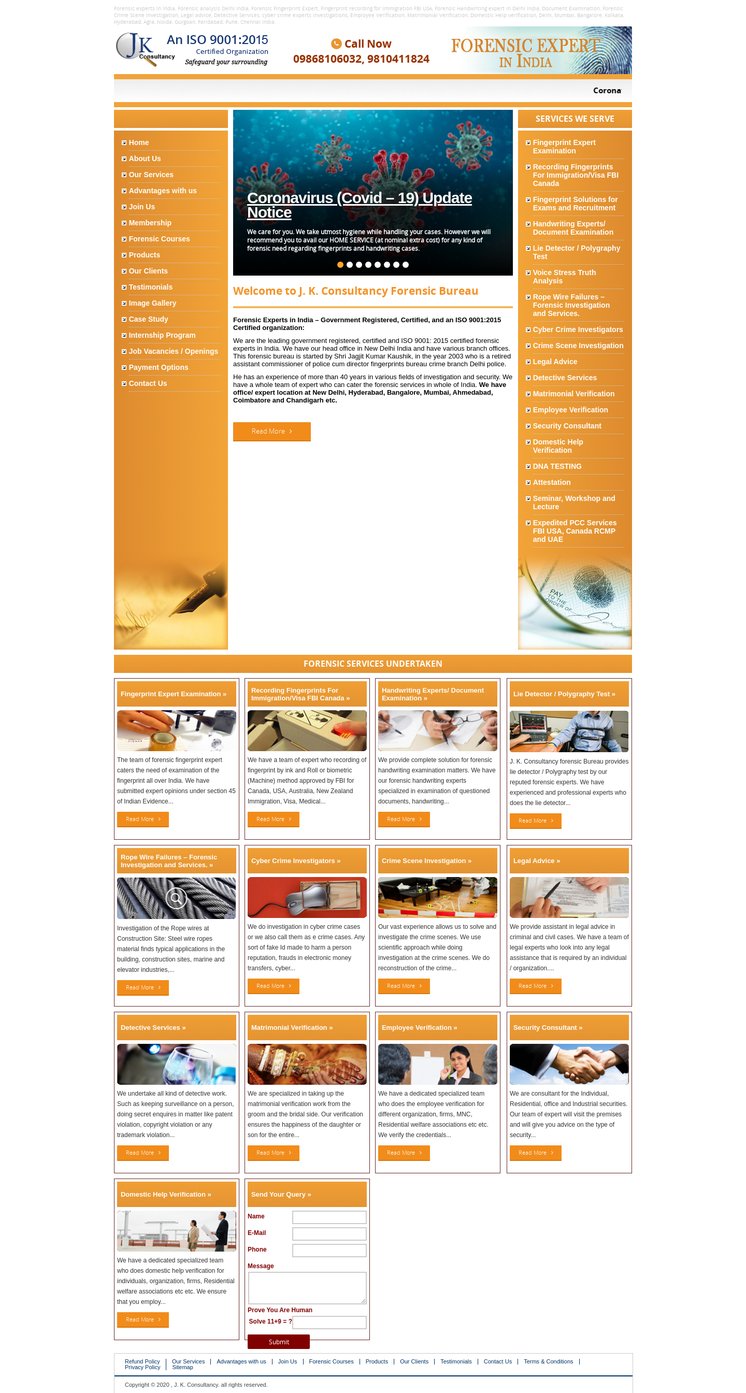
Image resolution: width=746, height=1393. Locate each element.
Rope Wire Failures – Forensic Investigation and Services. (571, 305)
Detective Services (565, 378)
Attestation (552, 482)
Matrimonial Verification (574, 394)
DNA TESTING (557, 466)
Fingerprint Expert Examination (564, 146)
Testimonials (151, 287)
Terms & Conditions (548, 1362)
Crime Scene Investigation (578, 345)
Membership (150, 223)
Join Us (142, 207)
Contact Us (148, 383)
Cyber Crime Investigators (578, 329)
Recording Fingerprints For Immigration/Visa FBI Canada (576, 175)
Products (145, 255)
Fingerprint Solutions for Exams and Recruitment (575, 203)
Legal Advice (555, 361)
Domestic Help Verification (558, 446)
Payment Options (159, 367)
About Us (145, 158)
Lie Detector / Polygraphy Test (577, 252)
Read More (272, 431)
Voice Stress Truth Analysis (564, 276)
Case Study (148, 319)
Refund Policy (142, 1362)
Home (139, 142)
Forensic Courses (159, 239)
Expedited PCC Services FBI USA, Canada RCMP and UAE (575, 531)
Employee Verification (571, 410)
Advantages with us (163, 190)
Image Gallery (153, 303)
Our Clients (148, 271)
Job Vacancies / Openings (174, 351)
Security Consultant (567, 426)
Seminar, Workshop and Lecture (574, 502)
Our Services (151, 174)
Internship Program (162, 335)
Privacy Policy (142, 1367)
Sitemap (182, 1367)
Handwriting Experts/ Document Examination (573, 228)
